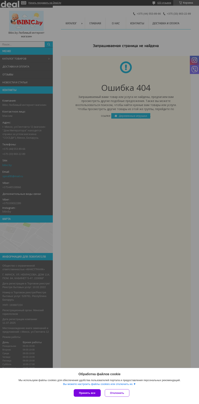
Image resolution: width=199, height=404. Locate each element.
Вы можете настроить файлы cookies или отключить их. (98, 384)
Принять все (87, 392)
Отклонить (117, 392)
